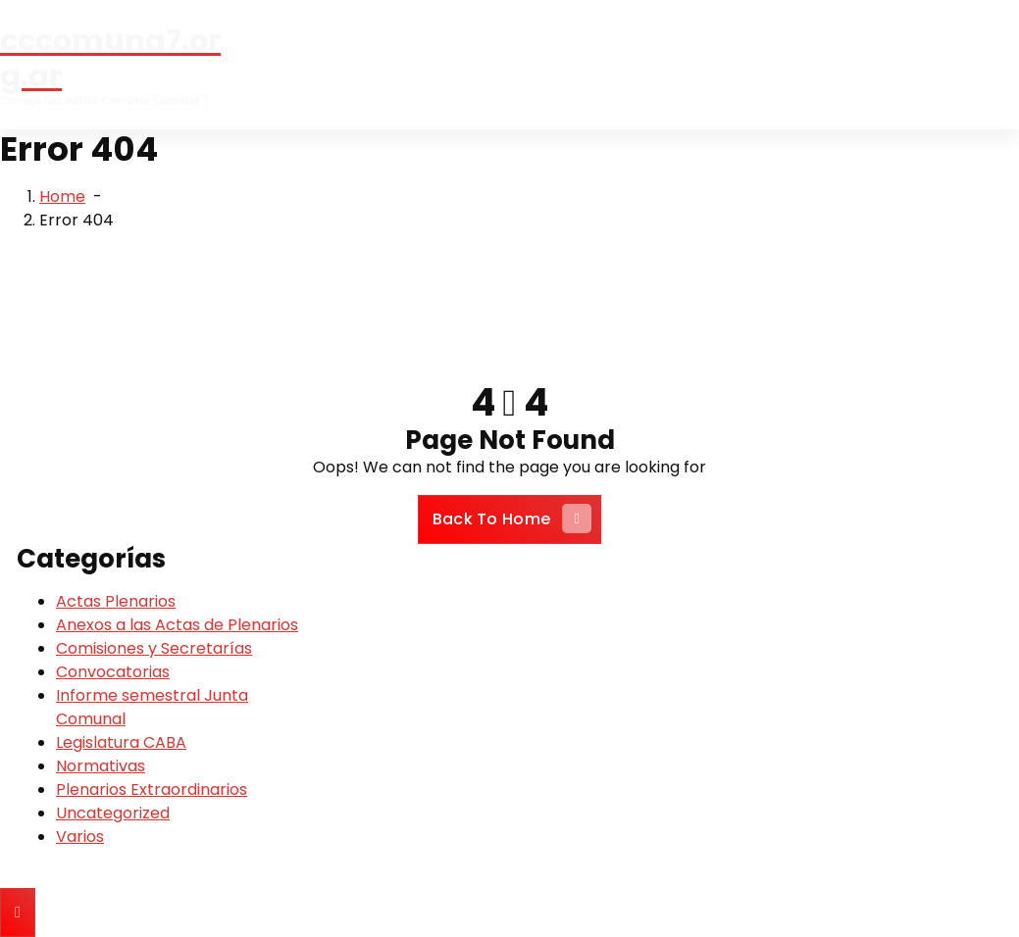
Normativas (100, 766)
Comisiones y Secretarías (154, 648)
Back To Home (512, 518)
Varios (80, 836)
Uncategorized (113, 813)
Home (62, 196)
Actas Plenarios (116, 601)
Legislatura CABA (121, 742)
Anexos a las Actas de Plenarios (177, 625)
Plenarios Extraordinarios (151, 789)
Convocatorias (113, 672)
